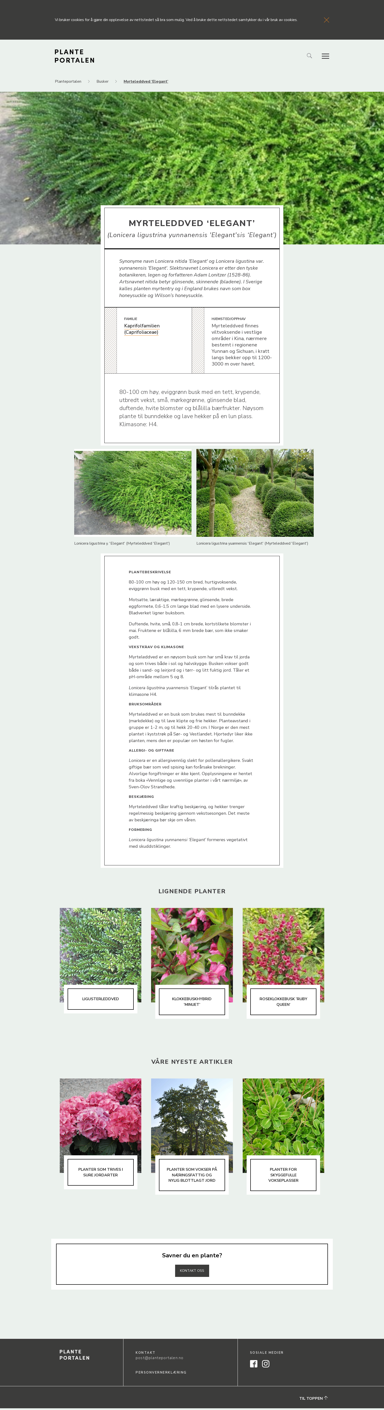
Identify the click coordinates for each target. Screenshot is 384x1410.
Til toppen (313, 1400)
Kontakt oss (192, 1272)
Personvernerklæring (161, 1374)
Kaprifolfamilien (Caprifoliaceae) (142, 328)
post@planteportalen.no (159, 1359)
